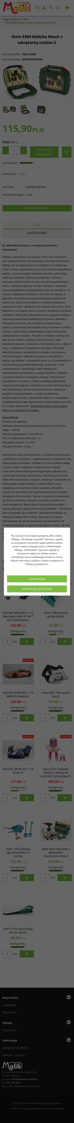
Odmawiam (37, 579)
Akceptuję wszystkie (37, 589)
